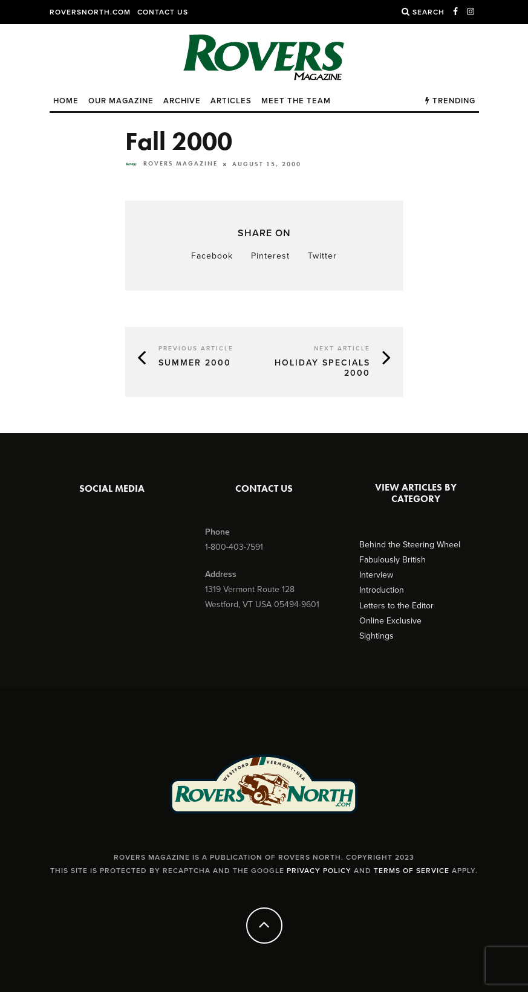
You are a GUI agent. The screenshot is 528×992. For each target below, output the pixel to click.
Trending (450, 101)
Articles (231, 101)
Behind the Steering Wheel (409, 544)
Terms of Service (411, 870)
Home (66, 101)
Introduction (381, 590)
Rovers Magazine (171, 163)
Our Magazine (121, 101)
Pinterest (270, 256)
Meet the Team (296, 101)
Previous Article (195, 348)
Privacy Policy (319, 870)
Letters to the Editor (396, 606)
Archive (182, 101)
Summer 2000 (194, 363)
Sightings (376, 636)
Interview (376, 575)
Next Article (342, 348)
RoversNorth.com (90, 12)
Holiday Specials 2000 (322, 368)
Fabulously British (392, 560)
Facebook (212, 256)
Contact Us (162, 12)
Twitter (322, 256)
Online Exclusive (390, 621)
